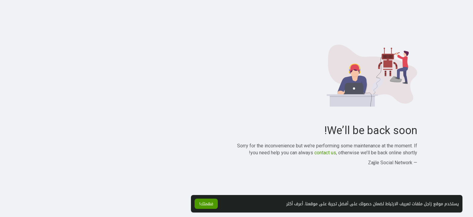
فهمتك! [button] (116, 204)
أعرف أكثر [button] (204, 204)
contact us (235, 153)
